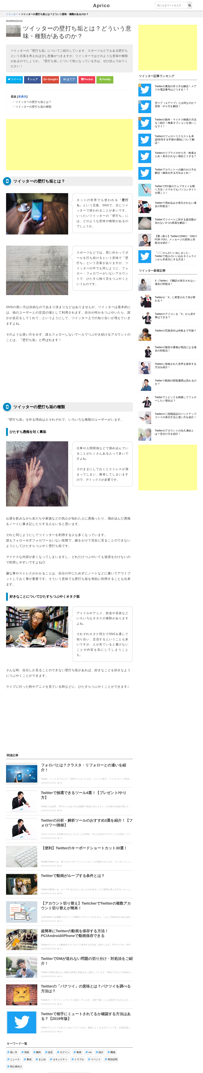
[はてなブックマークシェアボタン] (68, 79)
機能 (111, 1052)
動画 (77, 1052)
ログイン (63, 1052)
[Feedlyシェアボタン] (104, 79)
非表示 (22, 96)
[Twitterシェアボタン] (14, 79)
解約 (37, 1052)
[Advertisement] (69, 144)
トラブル (77, 1059)
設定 (49, 1052)
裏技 (28, 1059)
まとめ (41, 1059)
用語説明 (111, 1059)
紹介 (100, 1052)
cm (88, 1052)
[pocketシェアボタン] (86, 79)
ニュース (13, 1059)
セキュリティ (58, 1059)
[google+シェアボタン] (50, 79)
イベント (94, 1059)
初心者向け (14, 1066)
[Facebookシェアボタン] (32, 79)
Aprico (101, 5)
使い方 (12, 1052)
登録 (25, 1052)
